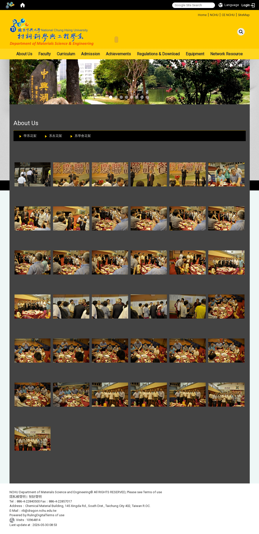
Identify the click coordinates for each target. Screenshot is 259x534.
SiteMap (244, 15)
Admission (90, 54)
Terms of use (152, 492)
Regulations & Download (158, 54)
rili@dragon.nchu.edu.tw (39, 510)
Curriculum (66, 54)
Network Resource (226, 54)
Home (202, 15)
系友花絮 (55, 136)
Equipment (195, 54)
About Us (24, 54)
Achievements (118, 54)
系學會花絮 (83, 136)
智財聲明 (35, 496)
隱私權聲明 (18, 496)
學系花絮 (30, 136)
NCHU (214, 15)
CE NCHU (228, 15)
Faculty (44, 54)
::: (196, 14)
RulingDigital (36, 515)
